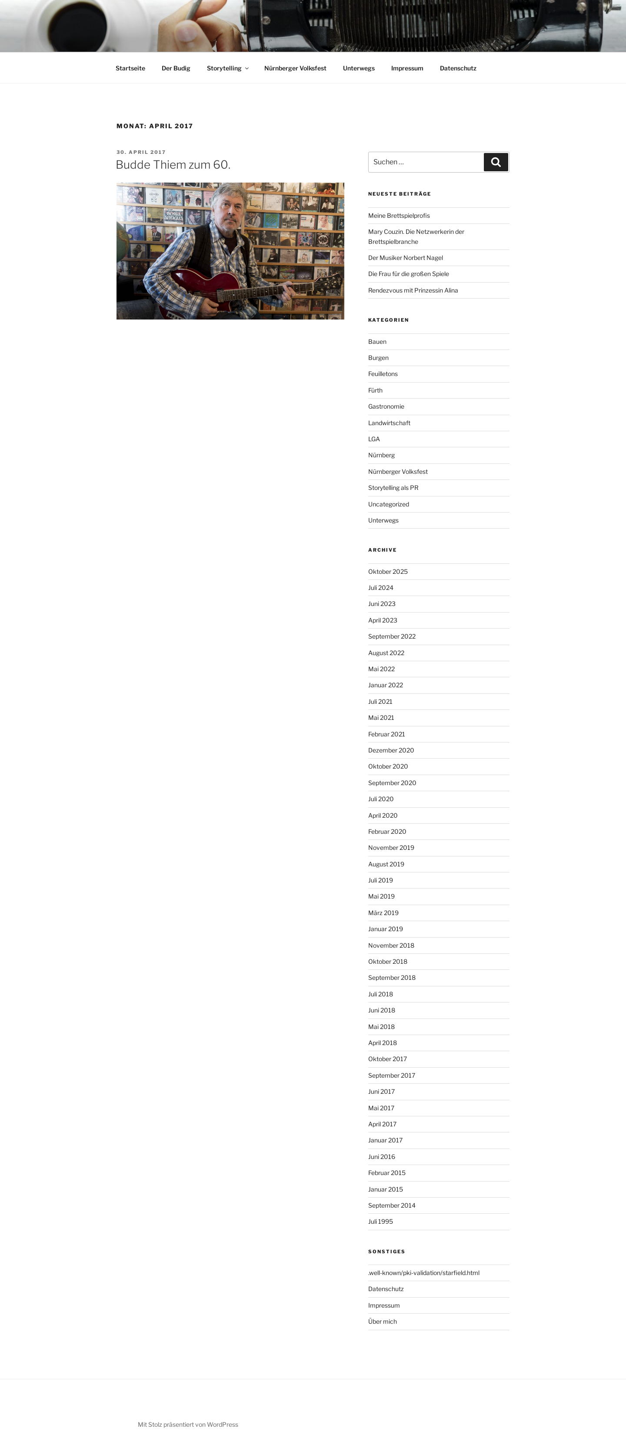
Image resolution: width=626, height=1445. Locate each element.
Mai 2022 (381, 669)
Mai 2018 (381, 1026)
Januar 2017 (385, 1140)
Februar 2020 (387, 831)
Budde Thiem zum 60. (173, 164)
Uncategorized (388, 504)
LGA (374, 439)
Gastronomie (386, 406)
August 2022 (386, 652)
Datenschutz (458, 68)
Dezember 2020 (391, 750)
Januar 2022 (385, 685)
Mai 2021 (381, 717)
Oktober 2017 (387, 1058)
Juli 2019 (380, 880)
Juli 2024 (380, 587)
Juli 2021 (380, 701)
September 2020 (392, 782)
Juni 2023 (382, 603)
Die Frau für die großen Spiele (408, 273)
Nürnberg (381, 455)
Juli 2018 (380, 994)
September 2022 (392, 636)
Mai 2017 (381, 1108)
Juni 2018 (381, 1010)
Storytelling (228, 68)
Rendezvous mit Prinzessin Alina (413, 290)
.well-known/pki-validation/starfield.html (423, 1272)
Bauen (377, 341)
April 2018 (382, 1042)
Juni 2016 (381, 1156)
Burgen (378, 357)
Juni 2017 (381, 1091)
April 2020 (383, 815)
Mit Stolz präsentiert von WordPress (188, 1424)
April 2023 (382, 620)
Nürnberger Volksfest (295, 68)
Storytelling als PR (393, 487)
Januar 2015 (385, 1189)
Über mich (382, 1321)
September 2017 (391, 1075)
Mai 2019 (381, 896)
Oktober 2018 (387, 961)
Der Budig (176, 68)
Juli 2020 (381, 798)
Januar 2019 (385, 928)
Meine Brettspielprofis (399, 215)
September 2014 (392, 1205)
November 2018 (391, 945)
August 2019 (386, 864)
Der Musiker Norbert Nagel (405, 257)
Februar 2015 (387, 1172)
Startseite (130, 68)
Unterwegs (359, 68)
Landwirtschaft (389, 422)
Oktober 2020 (388, 766)
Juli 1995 (380, 1221)
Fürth (375, 390)
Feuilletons (383, 373)
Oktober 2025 (388, 571)
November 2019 (391, 847)
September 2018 (392, 977)
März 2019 (383, 912)
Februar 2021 (386, 734)
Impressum (407, 68)
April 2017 (382, 1124)
